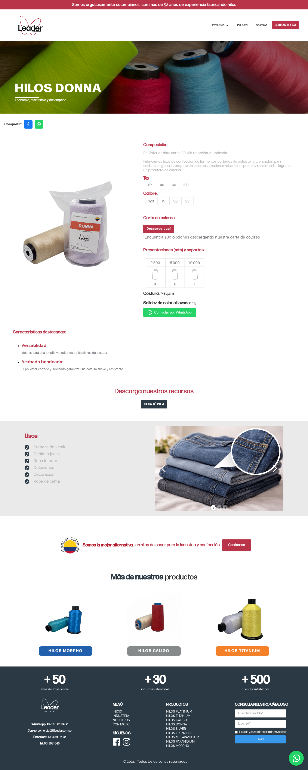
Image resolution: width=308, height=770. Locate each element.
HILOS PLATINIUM (179, 711)
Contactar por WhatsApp (170, 312)
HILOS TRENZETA (178, 733)
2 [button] (219, 507)
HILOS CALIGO (176, 720)
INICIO (117, 711)
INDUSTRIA (121, 715)
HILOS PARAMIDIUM (180, 741)
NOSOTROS (121, 720)
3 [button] (225, 507)
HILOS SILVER (176, 728)
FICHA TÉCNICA (154, 404)
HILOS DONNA (176, 724)
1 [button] (213, 507)
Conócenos (236, 545)
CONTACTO (121, 724)
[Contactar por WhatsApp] (296, 758)
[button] (220, 25)
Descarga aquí (159, 229)
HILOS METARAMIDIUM (182, 737)
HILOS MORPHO (177, 745)
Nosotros (261, 25)
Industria (242, 25)
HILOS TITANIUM (178, 715)
